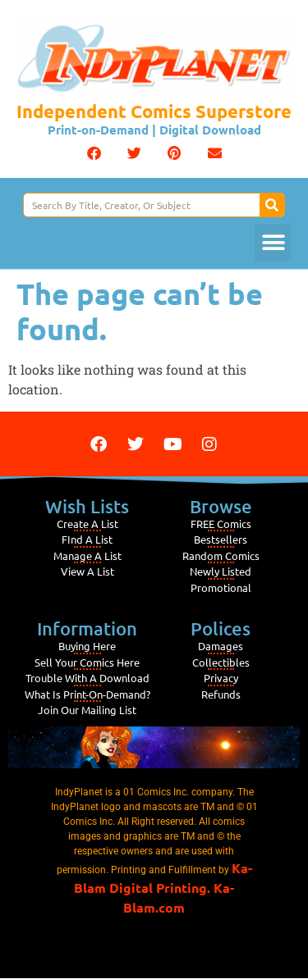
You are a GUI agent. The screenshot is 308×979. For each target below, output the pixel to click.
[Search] (272, 205)
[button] (94, 152)
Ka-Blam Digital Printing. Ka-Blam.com (163, 887)
